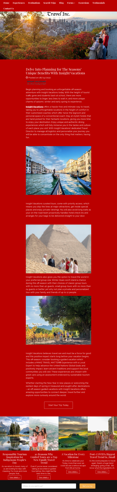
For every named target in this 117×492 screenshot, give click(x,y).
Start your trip (87, 486)
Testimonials (98, 2)
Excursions (83, 2)
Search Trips (49, 2)
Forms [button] (71, 2)
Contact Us (8, 8)
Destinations (34, 2)
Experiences (19, 2)
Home (6, 2)
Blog (61, 2)
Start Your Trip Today (58, 405)
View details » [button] (14, 477)
